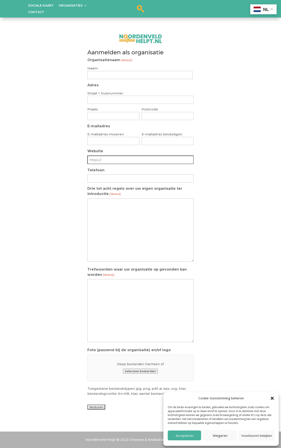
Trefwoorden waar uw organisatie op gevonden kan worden (137, 272)
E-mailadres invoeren (105, 134)
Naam (92, 68)
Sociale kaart (41, 5)
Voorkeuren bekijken (256, 435)
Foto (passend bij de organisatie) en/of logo (129, 350)
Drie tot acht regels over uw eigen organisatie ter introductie (134, 191)
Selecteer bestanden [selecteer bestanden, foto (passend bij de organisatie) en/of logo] (140, 371)
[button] (272, 398)
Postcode (150, 109)
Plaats (92, 109)
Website (95, 151)
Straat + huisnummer (105, 93)
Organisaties (71, 5)
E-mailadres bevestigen (162, 134)
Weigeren (220, 435)
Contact (36, 12)
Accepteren (184, 435)
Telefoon (95, 170)
